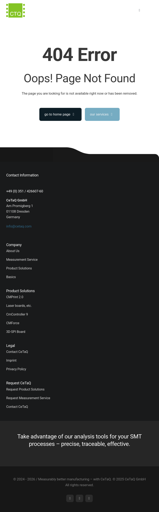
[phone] (89, 498)
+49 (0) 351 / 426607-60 (24, 191)
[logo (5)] (15, 5)
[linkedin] (70, 498)
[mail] (79, 498)
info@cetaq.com (18, 226)
